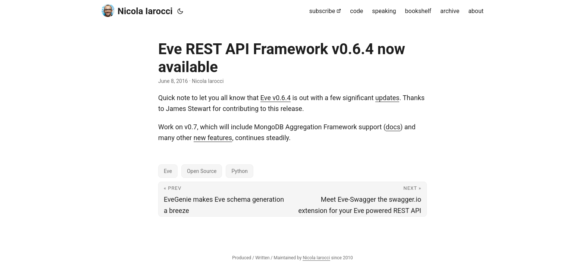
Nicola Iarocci (137, 10)
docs (393, 127)
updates (387, 98)
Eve (168, 171)
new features (213, 138)
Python (239, 171)
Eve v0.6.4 (275, 98)
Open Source (202, 171)
